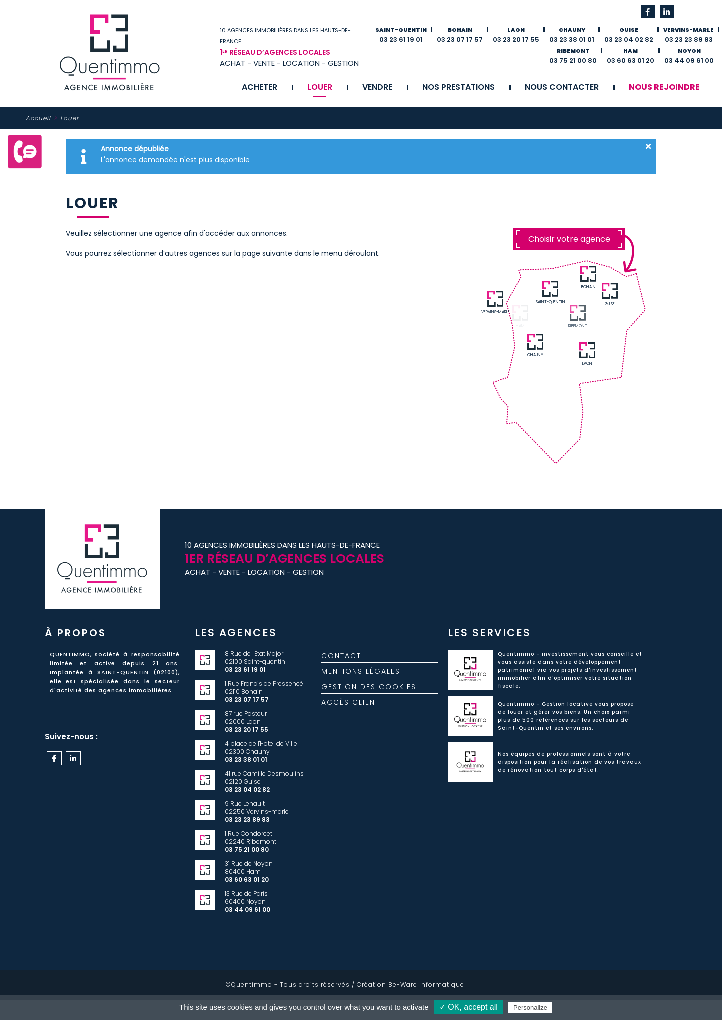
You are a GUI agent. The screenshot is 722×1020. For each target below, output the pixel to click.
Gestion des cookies (369, 691)
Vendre (377, 87)
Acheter (260, 87)
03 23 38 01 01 (572, 39)
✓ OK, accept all (469, 1007)
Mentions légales (361, 675)
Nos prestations (458, 87)
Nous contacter (562, 87)
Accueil (38, 118)
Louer (320, 87)
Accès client (351, 707)
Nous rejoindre (664, 87)
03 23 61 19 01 (401, 39)
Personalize (531, 1008)
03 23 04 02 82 (629, 39)
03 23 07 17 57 (460, 39)
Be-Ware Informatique (426, 984)
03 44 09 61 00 (689, 61)
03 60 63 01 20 (630, 61)
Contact (342, 660)
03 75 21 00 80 (573, 61)
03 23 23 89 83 (689, 39)
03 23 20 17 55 (516, 39)
